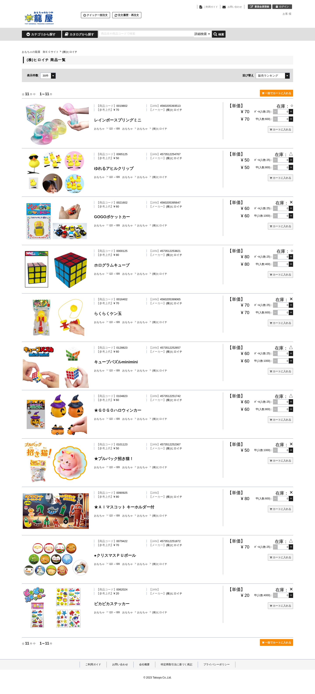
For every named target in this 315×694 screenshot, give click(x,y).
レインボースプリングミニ (117, 120)
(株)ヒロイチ (159, 128)
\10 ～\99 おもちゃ (121, 128)
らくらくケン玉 (108, 313)
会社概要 (144, 664)
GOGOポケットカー (112, 217)
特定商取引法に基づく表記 (176, 664)
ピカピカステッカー (112, 604)
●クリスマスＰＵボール (115, 555)
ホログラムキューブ (112, 265)
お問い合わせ (120, 664)
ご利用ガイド (93, 664)
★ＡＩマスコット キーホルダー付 (124, 507)
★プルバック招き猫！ (113, 459)
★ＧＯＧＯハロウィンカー (117, 410)
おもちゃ (99, 128)
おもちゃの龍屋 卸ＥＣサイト (40, 51)
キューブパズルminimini (116, 362)
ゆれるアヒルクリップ (113, 168)
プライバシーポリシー (216, 664)
